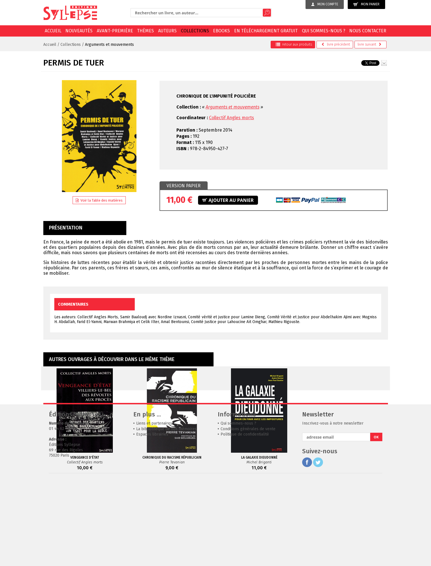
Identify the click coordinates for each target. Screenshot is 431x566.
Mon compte (324, 4)
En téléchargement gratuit (266, 30)
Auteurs (167, 30)
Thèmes (145, 30)
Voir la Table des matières (99, 200)
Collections (195, 30)
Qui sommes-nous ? (323, 30)
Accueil (53, 30)
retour (294, 44)
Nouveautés (79, 30)
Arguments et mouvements (109, 44)
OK (376, 521)
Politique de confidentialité (245, 518)
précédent (336, 44)
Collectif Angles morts (231, 117)
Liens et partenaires (154, 507)
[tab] (184, 185)
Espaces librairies (152, 518)
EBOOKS (221, 30)
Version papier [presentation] (184, 185)
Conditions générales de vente (248, 513)
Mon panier (366, 4)
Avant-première (115, 30)
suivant (369, 44)
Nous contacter (367, 30)
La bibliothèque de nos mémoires (166, 513)
